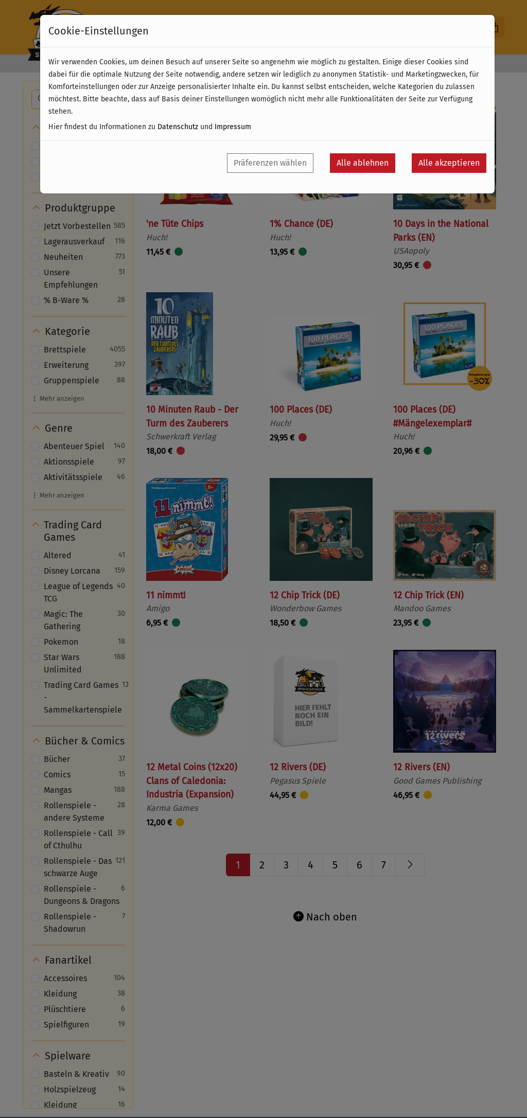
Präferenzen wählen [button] (270, 163)
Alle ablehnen (363, 163)
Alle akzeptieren (449, 163)
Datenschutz (177, 126)
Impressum (233, 126)
